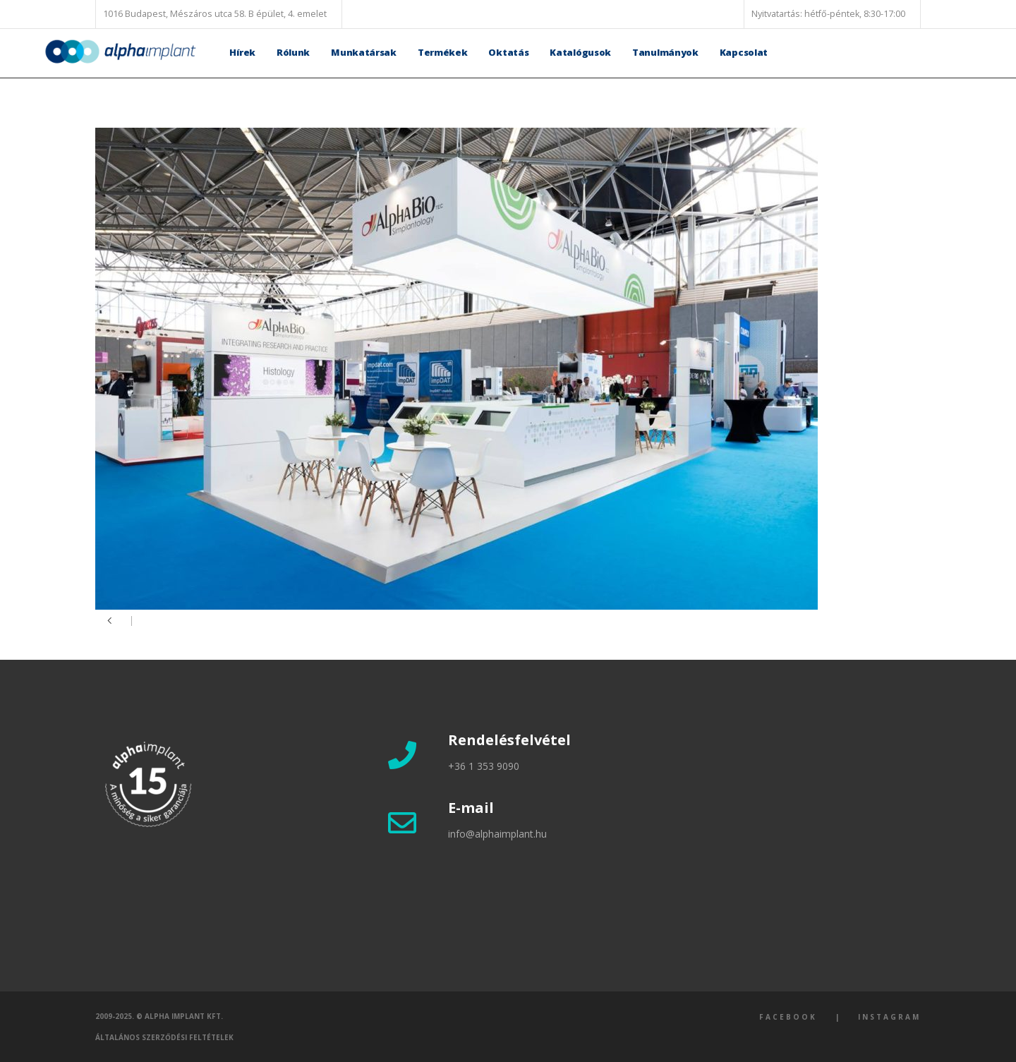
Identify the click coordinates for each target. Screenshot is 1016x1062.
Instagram (889, 1017)
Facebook (788, 1017)
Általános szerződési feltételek (164, 1037)
